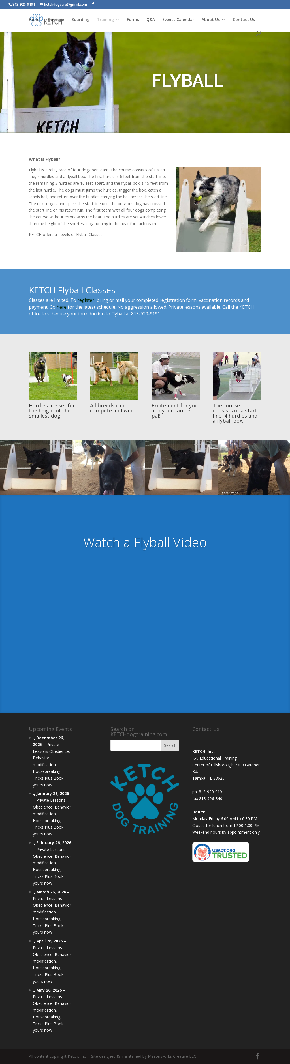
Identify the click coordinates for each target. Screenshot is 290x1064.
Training (105, 20)
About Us (211, 20)
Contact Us (244, 20)
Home (34, 20)
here (62, 307)
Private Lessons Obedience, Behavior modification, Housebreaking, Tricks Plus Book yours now (51, 765)
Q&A (150, 20)
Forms (133, 20)
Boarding (80, 20)
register (85, 300)
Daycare (56, 20)
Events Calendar (178, 20)
